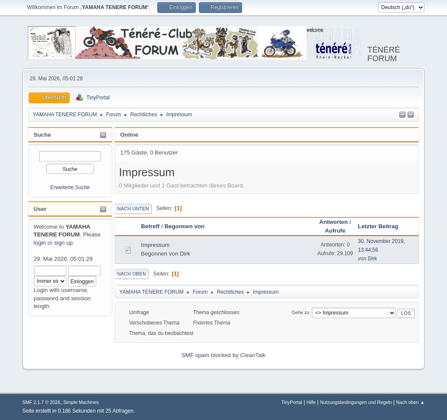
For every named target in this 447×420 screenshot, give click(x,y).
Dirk (185, 253)
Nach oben (131, 273)
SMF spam (195, 355)
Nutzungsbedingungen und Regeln (356, 402)
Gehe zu (300, 312)
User (40, 209)
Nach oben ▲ (410, 402)
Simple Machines (81, 402)
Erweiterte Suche (70, 187)
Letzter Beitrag (382, 226)
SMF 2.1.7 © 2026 (42, 402)
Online (129, 134)
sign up (63, 243)
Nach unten (133, 208)
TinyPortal (291, 402)
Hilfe (311, 402)
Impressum (155, 245)
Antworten (333, 222)
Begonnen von (185, 226)
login (40, 243)
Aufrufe (335, 230)
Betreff (150, 226)
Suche (42, 134)
